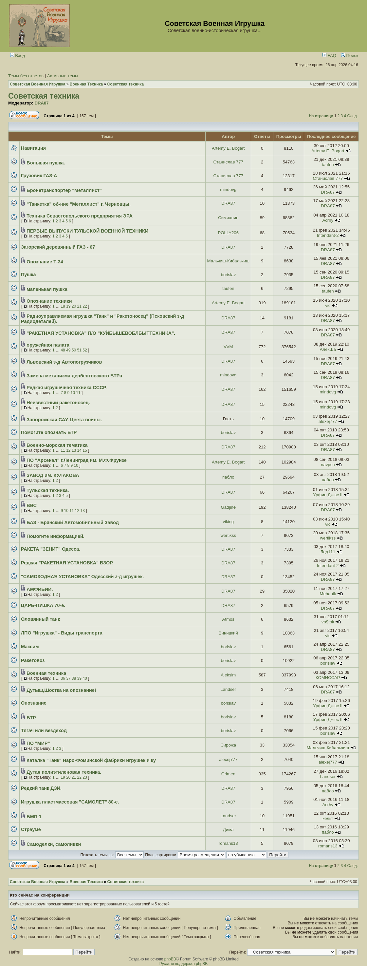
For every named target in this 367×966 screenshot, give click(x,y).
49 (68, 350)
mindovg (228, 189)
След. (352, 116)
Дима (228, 829)
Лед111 (328, 551)
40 (85, 678)
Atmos (228, 619)
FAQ (329, 55)
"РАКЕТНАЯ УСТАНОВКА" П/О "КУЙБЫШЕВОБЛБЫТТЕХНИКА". (101, 333)
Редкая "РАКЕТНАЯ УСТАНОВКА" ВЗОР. (67, 562)
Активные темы (62, 75)
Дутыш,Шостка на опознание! (61, 690)
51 (79, 350)
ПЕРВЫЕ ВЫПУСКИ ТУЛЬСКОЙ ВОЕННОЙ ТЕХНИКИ (87, 231)
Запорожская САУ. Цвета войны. (64, 419)
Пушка (28, 274)
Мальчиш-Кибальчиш (228, 260)
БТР (31, 717)
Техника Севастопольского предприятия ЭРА (79, 215)
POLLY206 (228, 232)
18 (63, 306)
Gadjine (228, 507)
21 (79, 306)
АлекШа (328, 349)
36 (63, 678)
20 (74, 306)
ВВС (32, 505)
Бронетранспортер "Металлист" (64, 190)
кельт (327, 818)
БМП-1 (34, 816)
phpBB (170, 959)
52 (85, 350)
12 (68, 450)
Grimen (228, 773)
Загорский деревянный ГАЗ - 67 (58, 247)
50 (74, 350)
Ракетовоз (33, 660)
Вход (17, 55)
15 (85, 450)
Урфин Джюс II (328, 494)
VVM (228, 346)
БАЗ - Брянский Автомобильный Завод (73, 522)
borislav (228, 274)
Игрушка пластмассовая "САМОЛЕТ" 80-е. (70, 802)
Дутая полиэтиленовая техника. (64, 772)
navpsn (328, 464)
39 (79, 678)
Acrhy (327, 220)
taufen (328, 164)
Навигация (33, 148)
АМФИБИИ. (40, 589)
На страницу (321, 116)
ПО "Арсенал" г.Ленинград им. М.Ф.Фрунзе (76, 460)
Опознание (33, 703)
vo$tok (327, 621)
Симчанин (228, 217)
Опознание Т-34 (45, 261)
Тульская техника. (48, 490)
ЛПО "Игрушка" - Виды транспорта (61, 632)
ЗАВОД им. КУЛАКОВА (53, 475)
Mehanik (328, 593)
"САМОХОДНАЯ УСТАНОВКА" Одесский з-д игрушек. (82, 576)
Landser (228, 689)
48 (63, 350)
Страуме (31, 829)
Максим (30, 646)
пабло (228, 477)
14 (79, 450)
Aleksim (228, 674)
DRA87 (41, 103)
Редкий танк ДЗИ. (41, 788)
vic (327, 305)
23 (85, 777)
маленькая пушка (47, 289)
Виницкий (228, 633)
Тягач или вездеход (44, 730)
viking (228, 521)
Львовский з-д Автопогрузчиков (64, 362)
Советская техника (43, 96)
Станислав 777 (228, 162)
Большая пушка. (46, 162)
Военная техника (46, 673)
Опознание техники (49, 301)
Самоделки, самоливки (54, 844)
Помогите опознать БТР (49, 432)
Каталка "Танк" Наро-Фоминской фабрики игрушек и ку (91, 760)
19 (68, 306)
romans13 (228, 843)
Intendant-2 (328, 235)
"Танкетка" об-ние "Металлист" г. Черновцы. (79, 204)
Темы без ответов (26, 75)
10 (73, 392)
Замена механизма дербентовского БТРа (74, 375)
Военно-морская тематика (57, 445)
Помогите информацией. (55, 536)
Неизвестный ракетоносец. (58, 402)
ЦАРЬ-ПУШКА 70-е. (43, 605)
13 (74, 450)
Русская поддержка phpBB (183, 963)
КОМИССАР (328, 677)
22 (85, 306)
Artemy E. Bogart (228, 148)
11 (78, 392)
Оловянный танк (40, 619)
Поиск (349, 55)
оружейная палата (48, 345)
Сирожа (228, 745)
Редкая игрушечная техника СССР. (67, 387)
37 (68, 678)
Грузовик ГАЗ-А (39, 175)
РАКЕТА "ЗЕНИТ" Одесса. (50, 549)
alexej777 (328, 421)
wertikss (228, 535)
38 (74, 678)
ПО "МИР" (38, 743)
